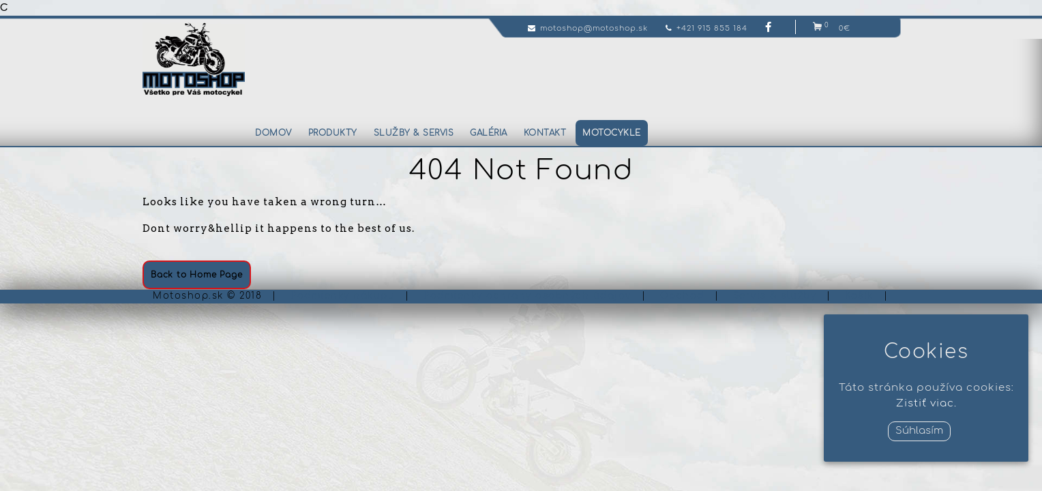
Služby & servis (414, 133)
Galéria (488, 133)
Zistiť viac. (926, 403)
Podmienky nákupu (343, 296)
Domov (273, 133)
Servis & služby (775, 296)
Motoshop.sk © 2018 (207, 296)
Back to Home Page (197, 275)
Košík (859, 296)
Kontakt (545, 133)
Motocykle (611, 133)
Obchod (682, 296)
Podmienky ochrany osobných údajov (527, 296)
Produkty (332, 133)
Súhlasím (919, 430)
